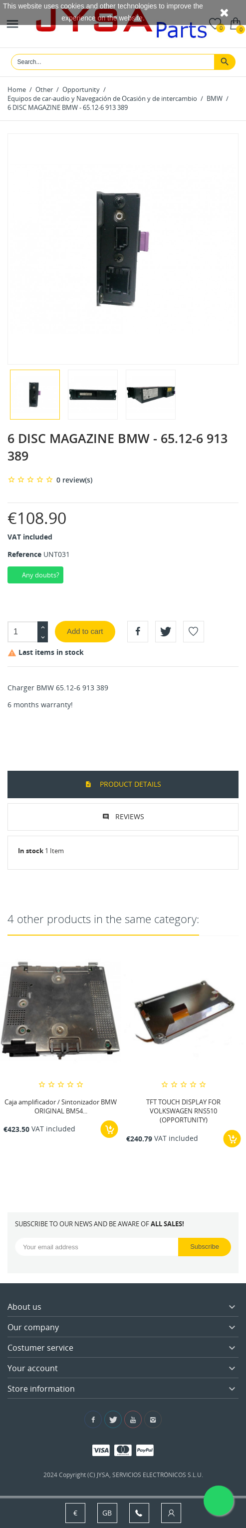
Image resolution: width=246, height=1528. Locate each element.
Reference (24, 554)
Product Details (129, 784)
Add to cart (85, 631)
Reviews (129, 816)
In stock (30, 850)
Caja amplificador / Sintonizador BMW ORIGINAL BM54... (60, 1106)
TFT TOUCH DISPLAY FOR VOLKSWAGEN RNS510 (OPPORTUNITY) (183, 1110)
